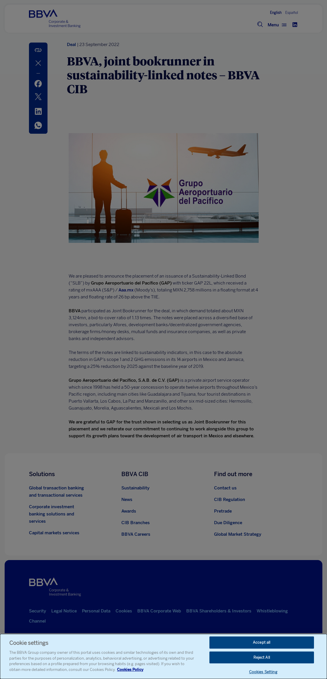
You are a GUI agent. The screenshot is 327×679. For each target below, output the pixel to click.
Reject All (261, 658)
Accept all (261, 643)
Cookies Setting (263, 673)
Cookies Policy (130, 670)
